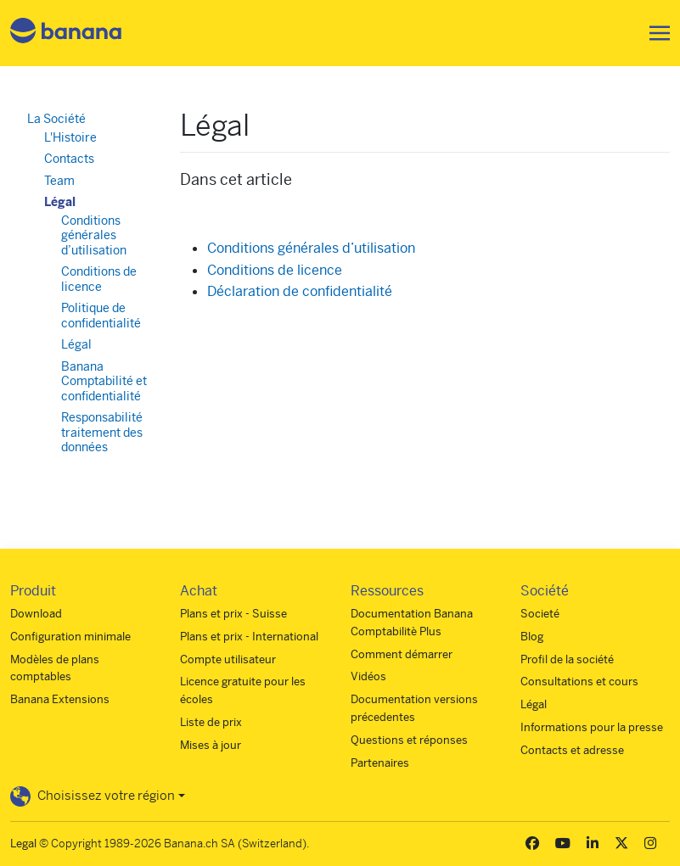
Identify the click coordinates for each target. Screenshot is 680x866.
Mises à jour (210, 745)
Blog (531, 636)
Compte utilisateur (228, 659)
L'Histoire (70, 137)
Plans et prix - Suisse (233, 613)
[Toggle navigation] (654, 33)
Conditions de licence (274, 270)
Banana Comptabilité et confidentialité (104, 381)
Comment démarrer (401, 654)
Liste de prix (211, 722)
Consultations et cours (579, 681)
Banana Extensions (60, 699)
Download (36, 613)
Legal (23, 843)
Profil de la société (567, 659)
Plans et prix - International (249, 636)
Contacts (69, 158)
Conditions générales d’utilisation (311, 248)
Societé (539, 613)
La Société (56, 118)
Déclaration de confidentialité (299, 291)
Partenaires (380, 763)
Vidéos (368, 676)
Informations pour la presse (591, 727)
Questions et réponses (409, 740)
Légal (60, 202)
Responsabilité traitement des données (102, 432)
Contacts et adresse (572, 750)
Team (59, 180)
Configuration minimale (70, 636)
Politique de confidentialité (101, 315)
